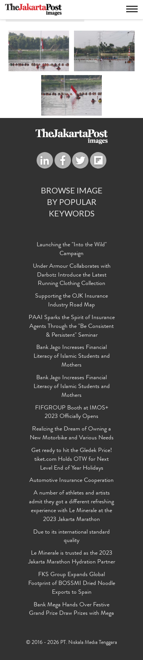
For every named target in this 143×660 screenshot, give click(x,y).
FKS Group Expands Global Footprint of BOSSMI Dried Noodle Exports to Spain (71, 584)
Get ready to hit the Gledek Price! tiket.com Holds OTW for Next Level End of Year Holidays (71, 460)
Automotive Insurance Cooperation (71, 481)
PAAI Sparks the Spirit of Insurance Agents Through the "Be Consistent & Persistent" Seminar (72, 327)
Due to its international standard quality (71, 536)
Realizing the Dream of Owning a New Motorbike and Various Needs (72, 433)
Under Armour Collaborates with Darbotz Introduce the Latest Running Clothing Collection (72, 275)
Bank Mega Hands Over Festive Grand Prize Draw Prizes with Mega (71, 609)
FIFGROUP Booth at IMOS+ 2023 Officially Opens (71, 412)
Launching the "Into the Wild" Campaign (72, 249)
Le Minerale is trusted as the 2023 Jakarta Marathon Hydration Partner (71, 557)
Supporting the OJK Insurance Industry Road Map (71, 300)
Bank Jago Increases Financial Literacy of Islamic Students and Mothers (72, 356)
